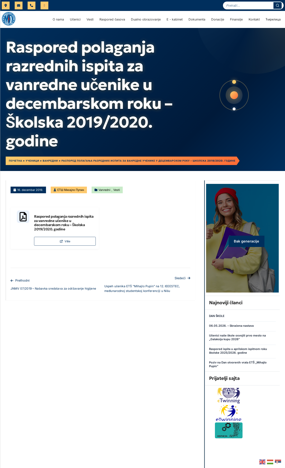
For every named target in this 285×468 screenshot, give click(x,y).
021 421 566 (31, 6)
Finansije (236, 20)
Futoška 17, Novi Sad (6, 6)
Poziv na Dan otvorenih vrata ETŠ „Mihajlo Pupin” (238, 366)
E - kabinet (175, 20)
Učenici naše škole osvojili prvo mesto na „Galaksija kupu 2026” (237, 339)
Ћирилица (273, 20)
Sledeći (182, 283)
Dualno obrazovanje (146, 20)
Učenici (75, 20)
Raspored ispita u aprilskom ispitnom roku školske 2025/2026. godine (238, 352)
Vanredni (104, 191)
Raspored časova (112, 20)
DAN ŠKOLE (217, 317)
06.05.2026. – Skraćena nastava (231, 327)
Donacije (217, 20)
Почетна (16, 162)
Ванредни (51, 162)
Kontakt (254, 20)
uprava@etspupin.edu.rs (19, 6)
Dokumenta (196, 20)
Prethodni (20, 285)
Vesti (90, 20)
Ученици (33, 162)
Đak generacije (246, 243)
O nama (58, 20)
